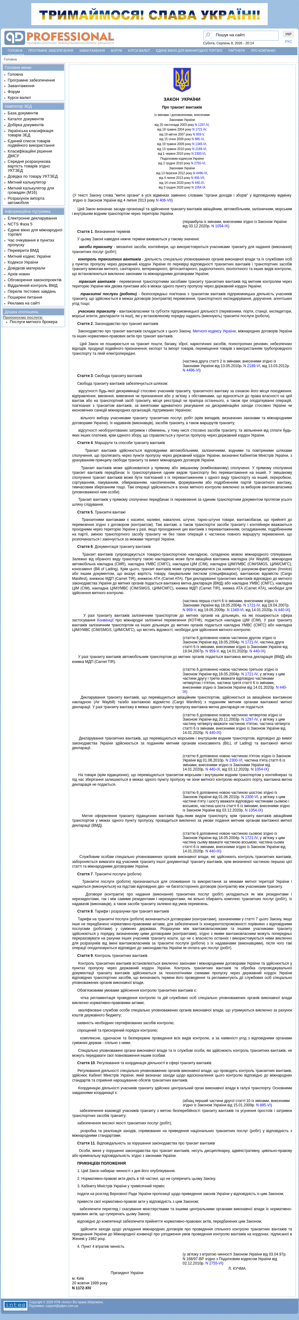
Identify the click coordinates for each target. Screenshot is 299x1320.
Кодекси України (23, 262)
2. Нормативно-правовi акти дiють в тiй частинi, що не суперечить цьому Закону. (144, 1178)
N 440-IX (198, 182)
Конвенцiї (105, 620)
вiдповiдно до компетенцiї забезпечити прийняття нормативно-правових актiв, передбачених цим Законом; (167, 1221)
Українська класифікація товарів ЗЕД (30, 132)
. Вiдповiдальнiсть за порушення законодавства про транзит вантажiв (143, 1143)
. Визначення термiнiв (101, 231)
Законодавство (88, 331)
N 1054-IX (198, 187)
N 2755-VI (198, 163)
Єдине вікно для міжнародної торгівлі (189, 50)
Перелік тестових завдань (32, 291)
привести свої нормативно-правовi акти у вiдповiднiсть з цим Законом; (135, 1201)
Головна (15, 50)
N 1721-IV (199, 129)
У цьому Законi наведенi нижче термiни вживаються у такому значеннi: (136, 239)
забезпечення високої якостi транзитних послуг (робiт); (122, 1123)
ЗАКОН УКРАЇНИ (182, 99)
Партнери (236, 50)
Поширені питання (25, 297)
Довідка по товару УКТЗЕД (33, 176)
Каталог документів (26, 119)
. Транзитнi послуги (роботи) (107, 874)
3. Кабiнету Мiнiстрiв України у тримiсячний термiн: (118, 1186)
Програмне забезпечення (50, 50)
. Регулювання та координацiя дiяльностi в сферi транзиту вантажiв (142, 1063)
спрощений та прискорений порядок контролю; (115, 1030)
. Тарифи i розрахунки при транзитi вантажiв (120, 911)
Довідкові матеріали (26, 268)
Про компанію (263, 50)
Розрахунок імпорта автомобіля (26, 200)
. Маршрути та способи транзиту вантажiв (118, 443)
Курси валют (139, 50)
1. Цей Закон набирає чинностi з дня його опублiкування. (124, 1171)
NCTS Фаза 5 (20, 224)
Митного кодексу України (214, 331)
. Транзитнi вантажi (99, 512)
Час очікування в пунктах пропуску (31, 242)
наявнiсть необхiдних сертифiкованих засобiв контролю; (123, 1023)
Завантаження (92, 50)
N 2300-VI (198, 153)
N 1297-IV (202, 125)
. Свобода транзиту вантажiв (107, 376)
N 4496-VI (200, 173)
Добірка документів (26, 124)
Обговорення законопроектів (35, 280)
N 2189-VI (199, 149)
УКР (288, 34)
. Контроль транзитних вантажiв (109, 955)
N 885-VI (198, 139)
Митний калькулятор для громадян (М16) (31, 190)
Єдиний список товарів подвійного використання (31, 143)
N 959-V (198, 134)
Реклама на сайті (24, 303)
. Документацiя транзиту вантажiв (111, 546)
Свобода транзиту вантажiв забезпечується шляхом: (120, 383)
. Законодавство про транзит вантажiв (115, 324)
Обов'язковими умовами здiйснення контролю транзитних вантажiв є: (134, 990)
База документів (23, 113)
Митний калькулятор (27, 182)
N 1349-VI (199, 144)
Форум (116, 50)
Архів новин (19, 274)
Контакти (16, 55)
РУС (288, 41)
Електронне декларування (32, 218)
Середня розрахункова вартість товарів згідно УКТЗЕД (29, 166)
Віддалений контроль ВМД (33, 285)
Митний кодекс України (29, 256)
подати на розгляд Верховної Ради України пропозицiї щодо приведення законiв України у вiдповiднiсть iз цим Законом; (178, 1194)
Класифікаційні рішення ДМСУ (30, 153)
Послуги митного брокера (33, 321)
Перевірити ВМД (23, 250)
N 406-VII (197, 178)
